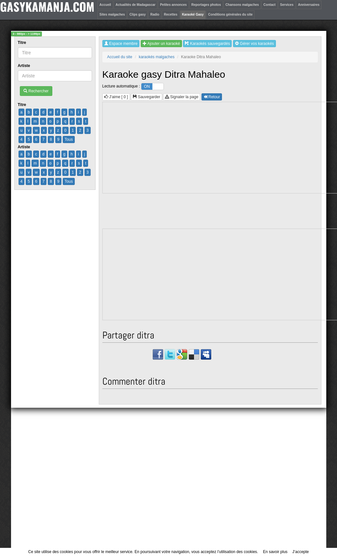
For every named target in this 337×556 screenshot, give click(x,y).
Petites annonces (173, 5)
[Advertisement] (168, 481)
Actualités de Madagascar (136, 5)
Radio (154, 14)
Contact (270, 5)
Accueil (105, 5)
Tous (69, 139)
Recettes (170, 14)
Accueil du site (119, 57)
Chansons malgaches (242, 5)
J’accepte (300, 551)
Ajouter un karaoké (161, 43)
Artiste (24, 65)
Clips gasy (137, 14)
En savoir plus (275, 551)
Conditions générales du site (230, 14)
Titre (22, 42)
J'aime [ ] (116, 97)
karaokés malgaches (157, 57)
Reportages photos (206, 5)
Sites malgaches (112, 14)
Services (286, 5)
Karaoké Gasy (193, 14)
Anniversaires (308, 5)
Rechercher (35, 91)
